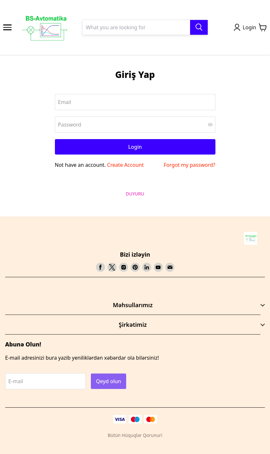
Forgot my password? (189, 164)
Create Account (125, 164)
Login (135, 146)
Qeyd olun (108, 381)
